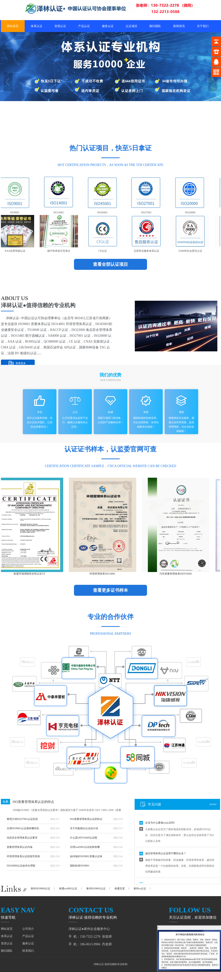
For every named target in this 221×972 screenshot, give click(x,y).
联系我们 (28, 950)
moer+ (213, 804)
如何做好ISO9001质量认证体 (86, 856)
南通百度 (120, 888)
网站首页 (13, 26)
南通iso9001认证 (68, 888)
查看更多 (21, 363)
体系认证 (36, 26)
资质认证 (60, 26)
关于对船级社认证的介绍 (84, 828)
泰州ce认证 (140, 888)
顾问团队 (155, 26)
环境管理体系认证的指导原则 (23, 856)
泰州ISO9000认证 (40, 888)
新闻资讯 (179, 26)
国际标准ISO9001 (79, 865)
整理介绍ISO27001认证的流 (22, 819)
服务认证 (108, 26)
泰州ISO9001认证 (96, 888)
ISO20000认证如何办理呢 (21, 865)
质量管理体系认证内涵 (19, 847)
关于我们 (203, 26)
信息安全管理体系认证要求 (22, 837)
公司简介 (28, 928)
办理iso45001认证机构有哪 (85, 847)
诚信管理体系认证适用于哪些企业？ (165, 854)
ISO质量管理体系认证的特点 (33, 802)
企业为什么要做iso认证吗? (160, 823)
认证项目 (131, 26)
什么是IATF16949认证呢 (83, 837)
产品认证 (84, 26)
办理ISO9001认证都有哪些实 (23, 828)
